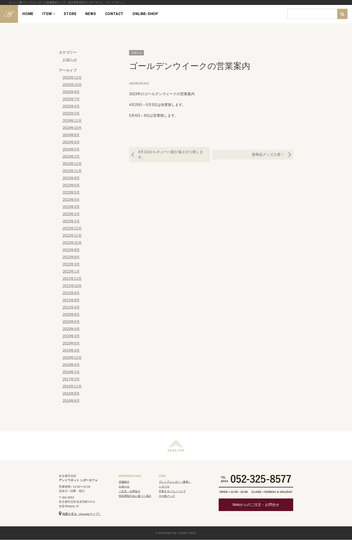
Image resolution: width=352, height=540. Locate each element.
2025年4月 (71, 106)
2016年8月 (71, 393)
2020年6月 (71, 322)
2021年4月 (71, 307)
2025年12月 (71, 77)
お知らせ (136, 52)
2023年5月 (71, 192)
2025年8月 (71, 92)
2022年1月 (71, 271)
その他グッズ (167, 496)
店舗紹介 (124, 482)
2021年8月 (71, 300)
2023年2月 (71, 214)
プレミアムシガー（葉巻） (175, 482)
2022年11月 (71, 235)
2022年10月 (71, 243)
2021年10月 (71, 286)
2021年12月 (71, 279)
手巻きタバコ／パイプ (172, 491)
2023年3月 (71, 207)
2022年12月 (71, 228)
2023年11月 (71, 171)
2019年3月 (71, 350)
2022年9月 (71, 250)
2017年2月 (71, 379)
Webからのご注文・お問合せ (256, 505)
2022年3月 (71, 264)
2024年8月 (71, 135)
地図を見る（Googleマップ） (81, 514)
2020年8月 (71, 314)
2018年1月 (71, 372)
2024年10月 (71, 128)
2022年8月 (71, 257)
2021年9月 (71, 293)
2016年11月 (71, 386)
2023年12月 (71, 164)
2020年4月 (71, 329)
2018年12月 (71, 358)
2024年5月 (71, 149)
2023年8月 (71, 178)
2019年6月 (71, 343)
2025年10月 (71, 85)
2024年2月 (71, 156)
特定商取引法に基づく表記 (135, 496)
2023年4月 (71, 200)
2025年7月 (71, 99)
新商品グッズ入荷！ (268, 154)
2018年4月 (71, 365)
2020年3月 (71, 336)
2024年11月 (71, 121)
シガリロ (164, 486)
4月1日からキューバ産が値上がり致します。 (170, 154)
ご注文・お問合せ (129, 491)
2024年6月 (71, 142)
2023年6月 (71, 185)
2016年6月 (71, 401)
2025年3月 (71, 113)
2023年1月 (71, 221)
